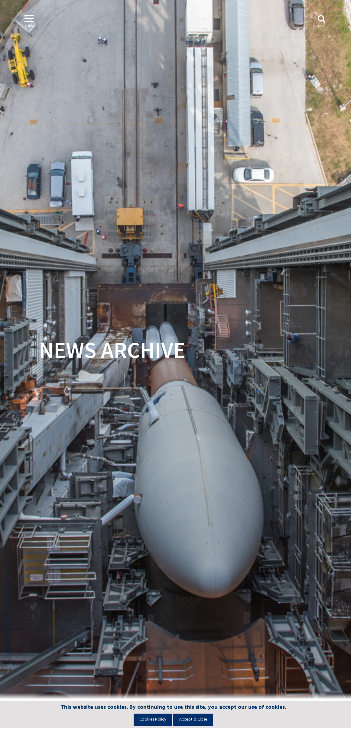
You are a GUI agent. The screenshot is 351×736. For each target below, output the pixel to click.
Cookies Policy (152, 719)
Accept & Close (193, 719)
